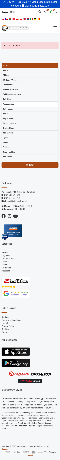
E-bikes (5, 252)
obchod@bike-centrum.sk (15, 201)
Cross (4, 265)
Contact (5, 317)
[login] (56, 11)
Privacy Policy (8, 326)
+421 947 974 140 (12, 198)
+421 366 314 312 (12, 195)
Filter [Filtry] (30, 165)
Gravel (4, 262)
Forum (4, 332)
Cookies (5, 329)
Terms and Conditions (12, 320)
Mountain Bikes (9, 259)
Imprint (5, 323)
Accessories (7, 271)
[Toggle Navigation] (44, 28)
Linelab (30, 455)
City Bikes (6, 256)
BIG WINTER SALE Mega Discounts (28, 1)
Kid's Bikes (6, 268)
